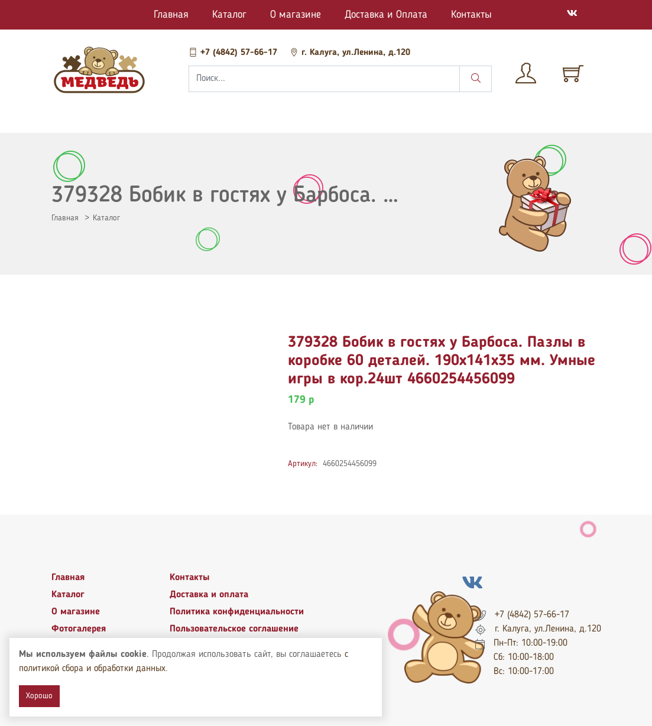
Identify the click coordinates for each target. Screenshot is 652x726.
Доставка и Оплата (386, 14)
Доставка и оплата (209, 595)
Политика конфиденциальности (237, 612)
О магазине (295, 14)
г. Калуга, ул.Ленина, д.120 (350, 52)
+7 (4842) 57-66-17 (234, 52)
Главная (171, 14)
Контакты (471, 14)
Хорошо (39, 696)
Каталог (229, 14)
